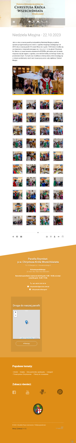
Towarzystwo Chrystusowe (22, 374)
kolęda (22, 372)
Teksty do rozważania (41, 374)
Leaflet (22, 338)
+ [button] (15, 312)
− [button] (15, 315)
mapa (27, 324)
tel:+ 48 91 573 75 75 (38, 283)
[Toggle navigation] (14, 22)
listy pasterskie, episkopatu (36, 372)
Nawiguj (26, 343)
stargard (50, 372)
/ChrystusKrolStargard (38, 289)
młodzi (15, 372)
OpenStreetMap (29, 338)
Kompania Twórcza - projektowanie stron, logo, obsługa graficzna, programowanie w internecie (59, 427)
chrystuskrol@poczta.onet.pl (38, 286)
